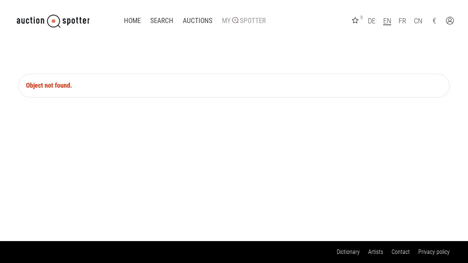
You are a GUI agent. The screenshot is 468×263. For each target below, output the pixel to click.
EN (387, 20)
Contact (401, 251)
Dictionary (348, 251)
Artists (375, 251)
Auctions (197, 21)
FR (402, 20)
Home (132, 21)
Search (161, 21)
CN (418, 20)
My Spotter (244, 21)
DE (371, 20)
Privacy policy (434, 251)
